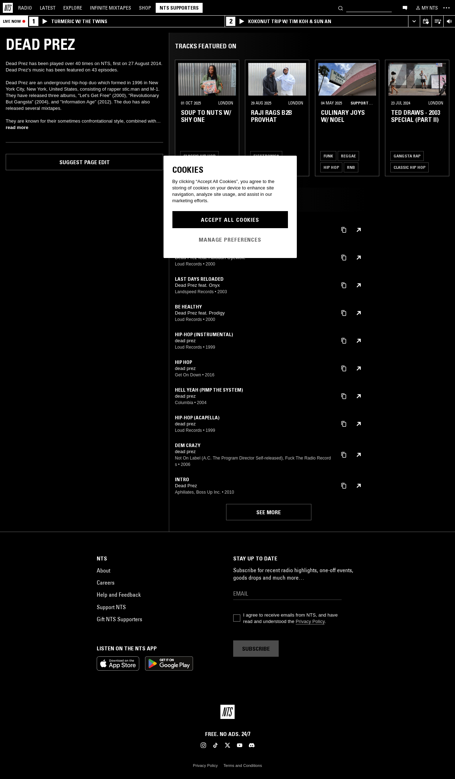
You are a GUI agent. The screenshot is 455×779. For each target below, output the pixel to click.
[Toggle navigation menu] (446, 8)
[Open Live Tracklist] (437, 21)
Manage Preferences (230, 239)
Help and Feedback (119, 594)
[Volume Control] (449, 21)
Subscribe (256, 648)
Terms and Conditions (243, 765)
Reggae (348, 156)
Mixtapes (110, 8)
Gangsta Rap (407, 156)
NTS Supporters (179, 8)
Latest (47, 8)
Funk (328, 156)
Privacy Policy (310, 621)
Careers (105, 582)
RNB (351, 167)
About (103, 570)
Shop (145, 8)
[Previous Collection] (441, 118)
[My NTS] (426, 8)
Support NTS (111, 607)
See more (268, 512)
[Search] (340, 7)
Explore (72, 8)
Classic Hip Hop (409, 167)
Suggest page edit (84, 162)
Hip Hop (331, 167)
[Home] (8, 8)
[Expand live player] (414, 21)
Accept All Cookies (230, 219)
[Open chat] (404, 7)
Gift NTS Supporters (119, 619)
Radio (25, 8)
